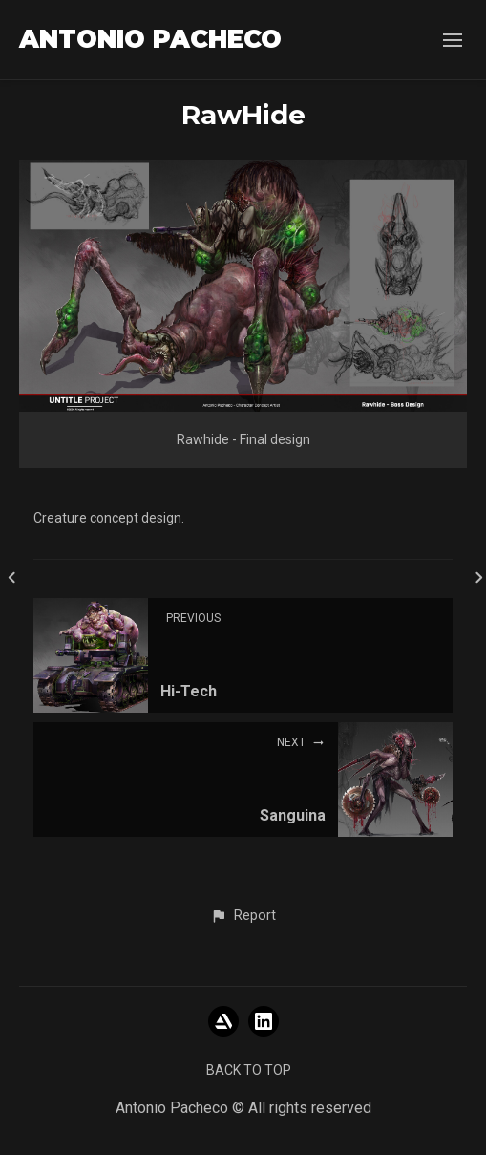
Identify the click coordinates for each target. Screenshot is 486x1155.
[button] (243, 916)
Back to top (248, 1070)
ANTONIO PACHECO (150, 39)
